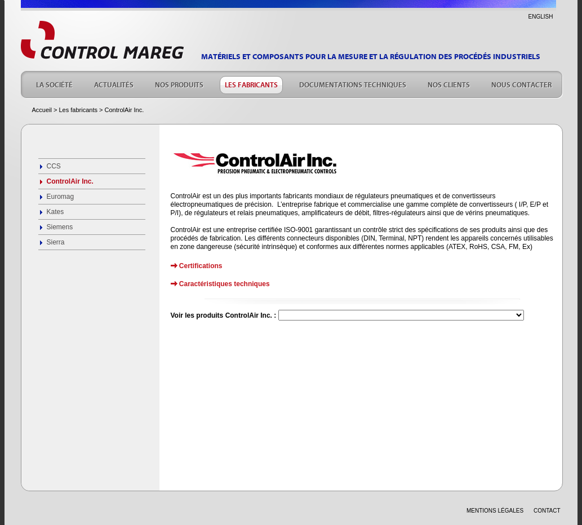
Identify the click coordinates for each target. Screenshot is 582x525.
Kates (55, 212)
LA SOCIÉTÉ (54, 83)
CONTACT (547, 511)
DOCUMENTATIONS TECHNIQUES (352, 83)
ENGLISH (540, 17)
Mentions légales (495, 511)
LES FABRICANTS (251, 83)
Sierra (56, 242)
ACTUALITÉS (114, 83)
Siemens (60, 227)
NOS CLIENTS (449, 83)
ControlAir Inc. (70, 181)
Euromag (60, 197)
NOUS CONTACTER (521, 83)
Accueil (42, 109)
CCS (54, 166)
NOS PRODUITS (179, 83)
